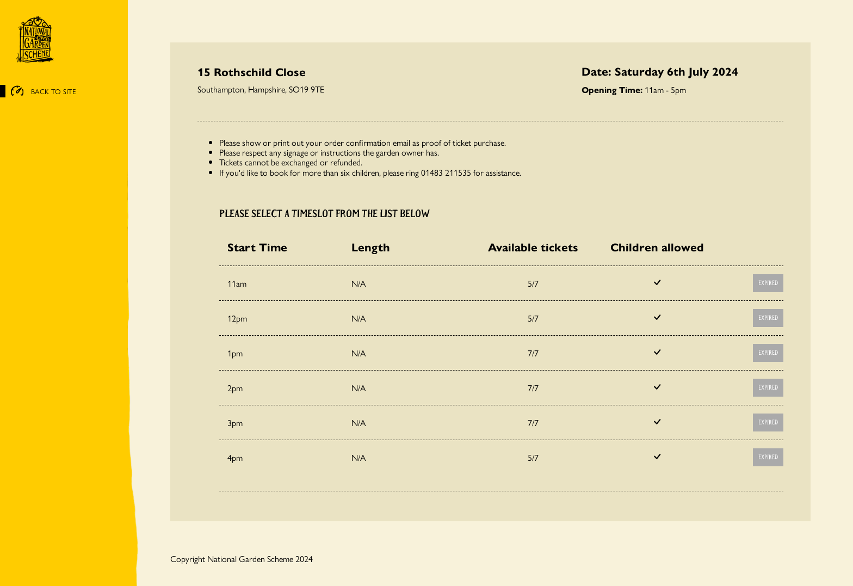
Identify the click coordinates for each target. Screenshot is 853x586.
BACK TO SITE (43, 91)
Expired (768, 283)
